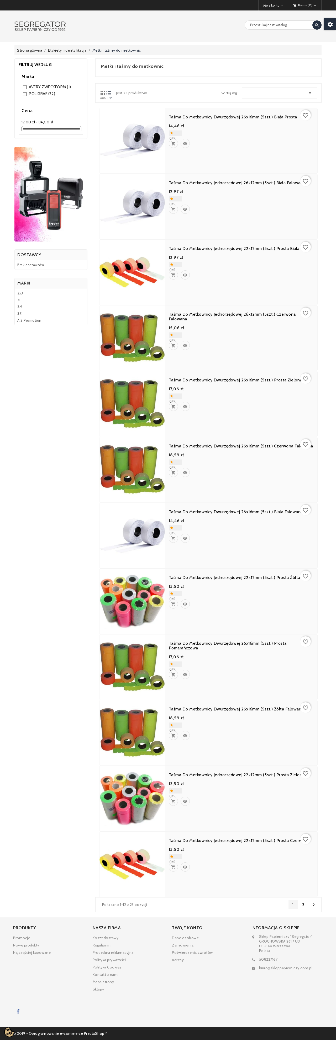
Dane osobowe (185, 937)
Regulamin (102, 945)
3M (19, 307)
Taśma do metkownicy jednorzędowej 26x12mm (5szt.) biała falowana (237, 182)
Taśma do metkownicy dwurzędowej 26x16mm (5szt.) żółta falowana (236, 709)
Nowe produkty (26, 945)
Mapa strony (103, 981)
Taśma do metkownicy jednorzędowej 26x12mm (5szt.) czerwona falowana (232, 316)
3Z (19, 313)
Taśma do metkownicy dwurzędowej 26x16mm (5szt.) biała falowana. (236, 512)
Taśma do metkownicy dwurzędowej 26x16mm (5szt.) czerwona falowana (241, 446)
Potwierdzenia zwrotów (192, 952)
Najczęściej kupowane (32, 952)
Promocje (21, 937)
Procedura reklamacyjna (113, 952)
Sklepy (98, 989)
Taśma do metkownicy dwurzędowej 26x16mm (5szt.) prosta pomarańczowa (228, 645)
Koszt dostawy (106, 937)
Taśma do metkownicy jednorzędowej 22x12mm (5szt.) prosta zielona (236, 775)
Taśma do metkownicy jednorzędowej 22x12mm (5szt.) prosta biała (234, 248)
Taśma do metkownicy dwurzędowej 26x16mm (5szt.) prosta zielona (235, 380)
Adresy (178, 959)
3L (19, 300)
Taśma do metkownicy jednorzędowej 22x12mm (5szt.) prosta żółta (234, 577)
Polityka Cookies (107, 967)
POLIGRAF (42, 93)
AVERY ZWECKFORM (50, 87)
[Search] (283, 25)
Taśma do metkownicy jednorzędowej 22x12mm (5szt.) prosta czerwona (239, 840)
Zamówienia (182, 945)
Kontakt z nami (106, 974)
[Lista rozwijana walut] (273, 5)
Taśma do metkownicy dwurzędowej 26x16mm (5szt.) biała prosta (233, 117)
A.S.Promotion (29, 320)
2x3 (20, 293)
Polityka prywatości (109, 959)
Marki (23, 283)
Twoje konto (187, 927)
